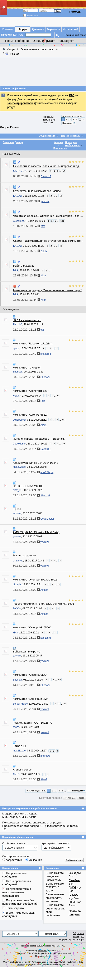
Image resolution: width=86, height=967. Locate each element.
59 (59, 679)
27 (56, 348)
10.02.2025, (26, 226)
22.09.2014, (26, 275)
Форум (23, 29)
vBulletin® (42, 950)
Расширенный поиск (75, 35)
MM (4, 816)
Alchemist (18, 220)
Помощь (75, 11)
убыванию (33, 860)
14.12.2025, (26, 685)
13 (58, 395)
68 (60, 245)
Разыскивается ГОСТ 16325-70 (32, 722)
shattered (18, 560)
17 (55, 632)
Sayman (17, 679)
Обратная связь (78, 935)
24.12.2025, (26, 637)
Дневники (38, 29)
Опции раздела (47, 136)
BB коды (75, 873)
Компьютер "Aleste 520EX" (30, 674)
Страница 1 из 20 (73, 116)
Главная (8, 29)
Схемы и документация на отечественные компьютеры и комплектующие (48, 240)
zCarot (48, 956)
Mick (15, 270)
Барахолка (53, 29)
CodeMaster (19, 443)
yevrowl (17, 513)
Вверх (81, 798)
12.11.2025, (26, 755)
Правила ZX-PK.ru (12, 34)
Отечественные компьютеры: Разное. (37, 191)
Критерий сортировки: (56, 843)
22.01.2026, (26, 329)
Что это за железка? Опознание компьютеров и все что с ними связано (48, 215)
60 (63, 419)
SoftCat (17, 608)
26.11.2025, (26, 201)
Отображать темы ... (15, 843)
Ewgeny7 (14, 816)
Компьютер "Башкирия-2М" (30, 698)
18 (60, 195)
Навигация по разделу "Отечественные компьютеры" (47, 290)
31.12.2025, (26, 518)
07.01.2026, (26, 400)
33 (58, 584)
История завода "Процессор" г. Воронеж (38, 438)
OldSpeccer (19, 419)
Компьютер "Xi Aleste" (27, 367)
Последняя (68, 123)
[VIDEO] (74, 894)
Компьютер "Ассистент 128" (30, 390)
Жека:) (16, 395)
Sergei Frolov (20, 703)
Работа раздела (23, 265)
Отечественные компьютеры (37, 49)
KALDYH (18, 195)
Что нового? (70, 29)
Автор (19, 142)
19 (64, 443)
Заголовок (8, 142)
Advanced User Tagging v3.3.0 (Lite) (48, 962)
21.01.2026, (26, 353)
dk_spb (17, 584)
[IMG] (72, 887)
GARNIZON (19, 171)
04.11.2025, (26, 779)
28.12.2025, (26, 589)
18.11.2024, (26, 251)
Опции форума (43, 40)
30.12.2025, (26, 565)
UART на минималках (27, 320)
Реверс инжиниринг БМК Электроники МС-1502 (43, 603)
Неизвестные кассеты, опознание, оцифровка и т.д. (46, 166)
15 (65, 703)
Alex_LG (17, 324)
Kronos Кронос (22, 769)
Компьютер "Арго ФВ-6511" (30, 414)
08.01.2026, (26, 377)
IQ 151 (17, 509)
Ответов (58, 142)
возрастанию (12, 860)
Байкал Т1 (19, 745)
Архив (71, 939)
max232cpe (19, 466)
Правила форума (75, 912)
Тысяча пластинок (24, 555)
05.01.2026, (26, 424)
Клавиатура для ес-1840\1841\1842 (35, 462)
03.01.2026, (26, 176)
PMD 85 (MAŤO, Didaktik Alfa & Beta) (36, 532)
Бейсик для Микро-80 (26, 651)
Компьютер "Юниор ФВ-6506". (32, 627)
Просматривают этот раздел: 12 (22, 825)
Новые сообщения (17, 40)
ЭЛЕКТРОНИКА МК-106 (28, 486)
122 (62, 221)
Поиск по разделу (70, 136)
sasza (16, 727)
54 (64, 171)
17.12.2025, (26, 661)
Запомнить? (30, 16)
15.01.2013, (26, 299)
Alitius (32, 816)
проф (16, 348)
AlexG (16, 774)
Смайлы (74, 880)
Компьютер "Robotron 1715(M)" (32, 343)
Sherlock (18, 371)
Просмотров (60, 148)
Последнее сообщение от (74, 144)
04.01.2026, (26, 472)
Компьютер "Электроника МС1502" (35, 579)
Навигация (64, 40)
